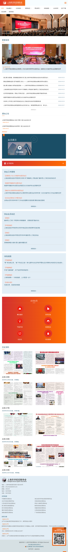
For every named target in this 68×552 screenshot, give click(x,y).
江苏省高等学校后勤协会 (8, 503)
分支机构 (19, 8)
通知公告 (5, 114)
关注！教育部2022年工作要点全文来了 (12, 531)
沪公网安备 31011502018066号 (34, 546)
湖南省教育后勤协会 (7, 512)
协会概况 (9, 8)
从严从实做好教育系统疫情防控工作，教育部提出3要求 (17, 521)
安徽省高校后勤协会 (40, 508)
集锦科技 (37, 549)
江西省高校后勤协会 (40, 510)
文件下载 (63, 8)
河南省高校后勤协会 (40, 501)
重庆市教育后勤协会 (7, 510)
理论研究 (38, 8)
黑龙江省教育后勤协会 (41, 503)
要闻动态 (28, 8)
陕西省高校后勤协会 (40, 505)
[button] (61, 34)
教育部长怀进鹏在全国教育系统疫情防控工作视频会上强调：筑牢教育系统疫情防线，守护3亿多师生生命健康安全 (33, 526)
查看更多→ (34, 109)
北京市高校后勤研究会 (8, 501)
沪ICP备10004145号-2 (34, 544)
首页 (2, 8)
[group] (34, 25)
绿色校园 (47, 8)
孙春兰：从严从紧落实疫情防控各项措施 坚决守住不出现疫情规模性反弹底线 (23, 535)
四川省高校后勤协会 (7, 508)
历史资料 (3, 11)
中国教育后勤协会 (7, 498)
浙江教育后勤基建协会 (8, 505)
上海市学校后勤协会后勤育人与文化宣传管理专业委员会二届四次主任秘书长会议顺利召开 (32, 69)
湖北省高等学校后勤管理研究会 (43, 498)
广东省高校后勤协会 (40, 512)
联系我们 (11, 11)
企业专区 (55, 8)
